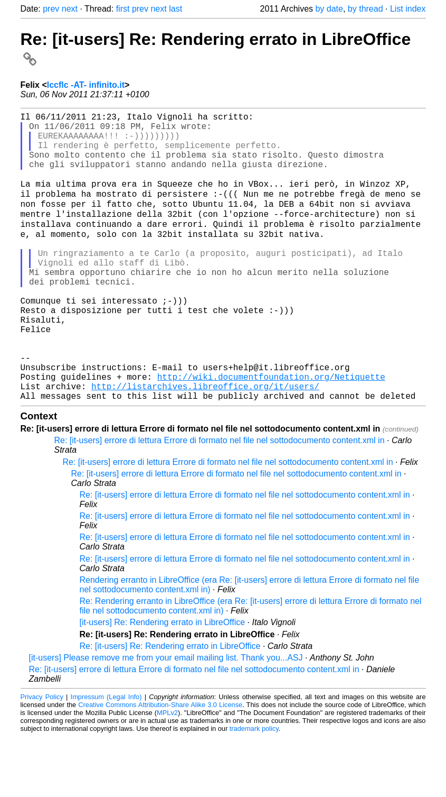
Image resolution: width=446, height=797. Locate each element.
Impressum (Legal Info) (106, 757)
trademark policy (254, 789)
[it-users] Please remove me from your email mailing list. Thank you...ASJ (166, 717)
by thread (365, 8)
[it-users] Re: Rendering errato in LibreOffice (162, 682)
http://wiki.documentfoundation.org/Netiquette (271, 432)
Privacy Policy (42, 757)
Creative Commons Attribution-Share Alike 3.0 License (160, 765)
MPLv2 (167, 773)
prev (51, 8)
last (175, 8)
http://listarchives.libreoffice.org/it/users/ (205, 444)
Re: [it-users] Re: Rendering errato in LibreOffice (170, 706)
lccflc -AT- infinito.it (86, 84)
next (70, 8)
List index (408, 8)
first (123, 8)
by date (329, 8)
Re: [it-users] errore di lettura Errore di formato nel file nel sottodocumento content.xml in (219, 500)
